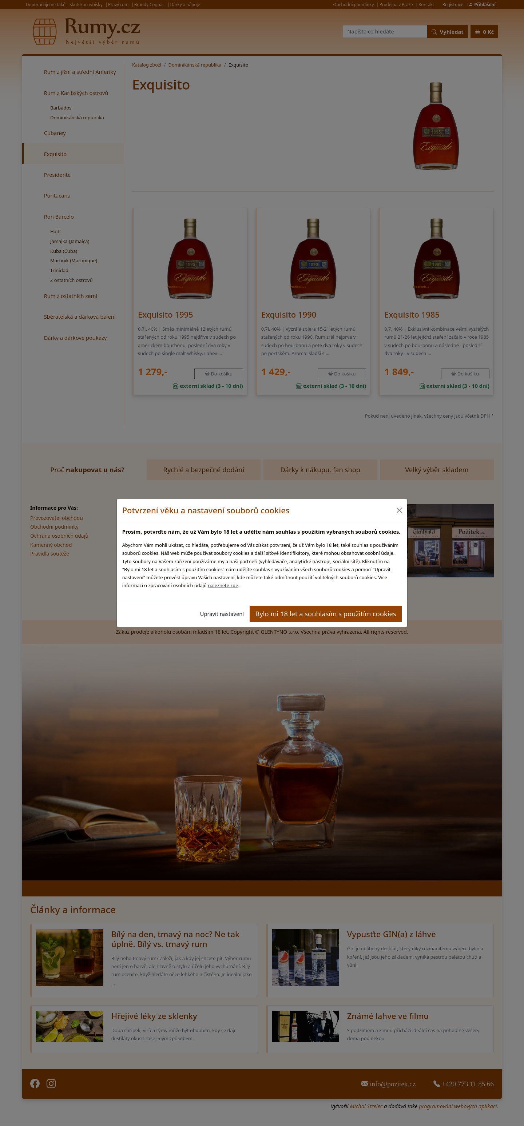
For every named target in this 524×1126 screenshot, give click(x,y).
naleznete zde (223, 585)
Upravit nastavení (222, 613)
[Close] (399, 510)
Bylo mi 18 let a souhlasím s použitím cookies (325, 613)
